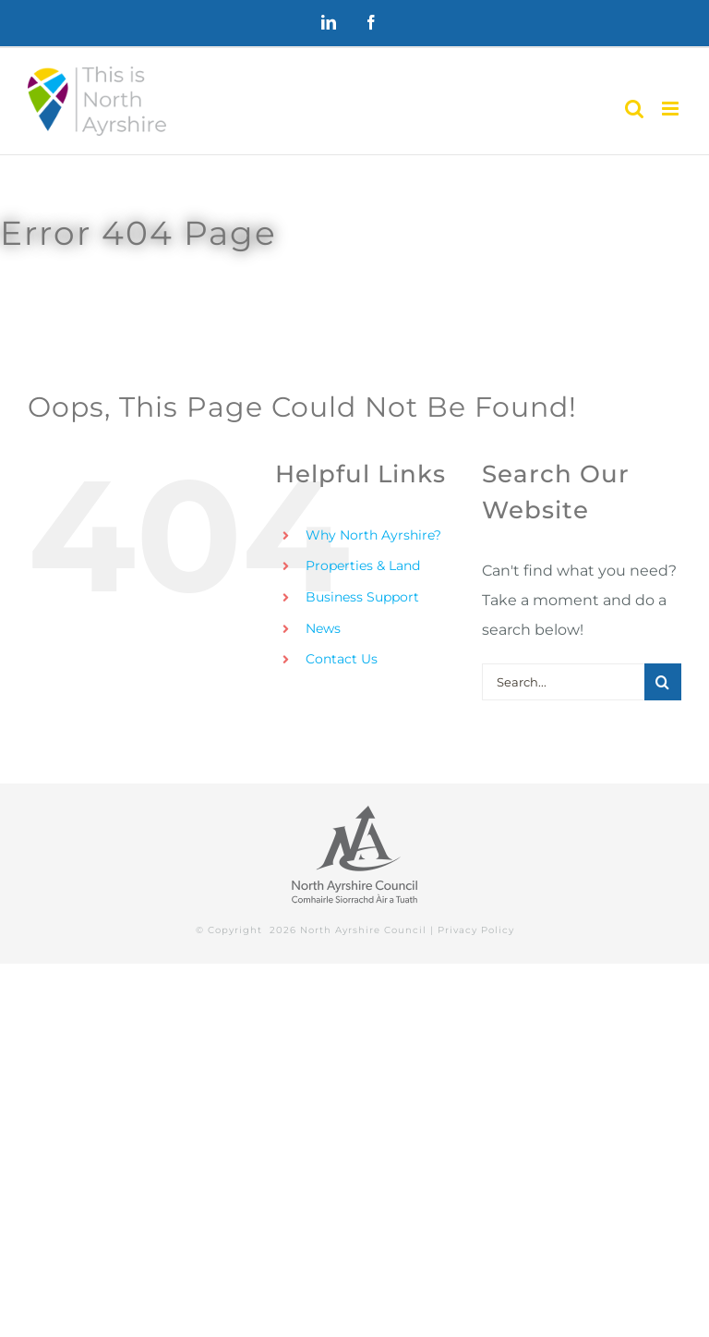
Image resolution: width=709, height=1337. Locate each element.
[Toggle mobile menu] (671, 108)
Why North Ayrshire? (373, 535)
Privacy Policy (476, 930)
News (323, 628)
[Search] (662, 681)
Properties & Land (363, 565)
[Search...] (563, 681)
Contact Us (342, 658)
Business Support (362, 597)
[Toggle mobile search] (634, 108)
